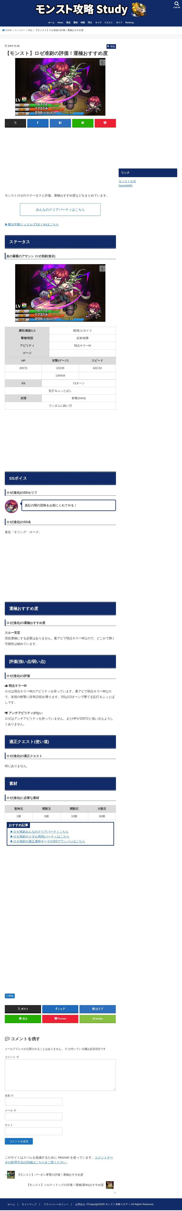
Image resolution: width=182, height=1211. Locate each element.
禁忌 (68, 23)
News (60, 23)
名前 (9, 1096)
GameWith (125, 185)
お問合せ (79, 1205)
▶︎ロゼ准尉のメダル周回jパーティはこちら (39, 837)
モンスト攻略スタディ (116, 1205)
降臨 (11, 996)
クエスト (108, 23)
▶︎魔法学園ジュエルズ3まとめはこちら (32, 225)
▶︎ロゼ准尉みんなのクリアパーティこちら (39, 832)
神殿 (83, 23)
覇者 (76, 23)
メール (10, 1111)
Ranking (129, 23)
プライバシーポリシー (55, 1205)
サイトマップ (28, 1205)
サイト (9, 1125)
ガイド (119, 23)
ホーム (51, 23)
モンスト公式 (127, 181)
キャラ (98, 23)
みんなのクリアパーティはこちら (60, 210)
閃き (90, 23)
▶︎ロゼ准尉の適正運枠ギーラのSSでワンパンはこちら (47, 842)
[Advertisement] (37, 158)
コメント (12, 1057)
